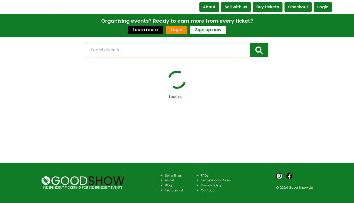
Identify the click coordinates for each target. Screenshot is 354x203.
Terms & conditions (216, 180)
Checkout (298, 7)
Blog (168, 185)
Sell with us (236, 7)
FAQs (204, 175)
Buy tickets (267, 7)
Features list (174, 190)
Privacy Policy (211, 185)
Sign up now (208, 30)
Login (322, 7)
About (209, 7)
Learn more (145, 30)
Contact (207, 190)
